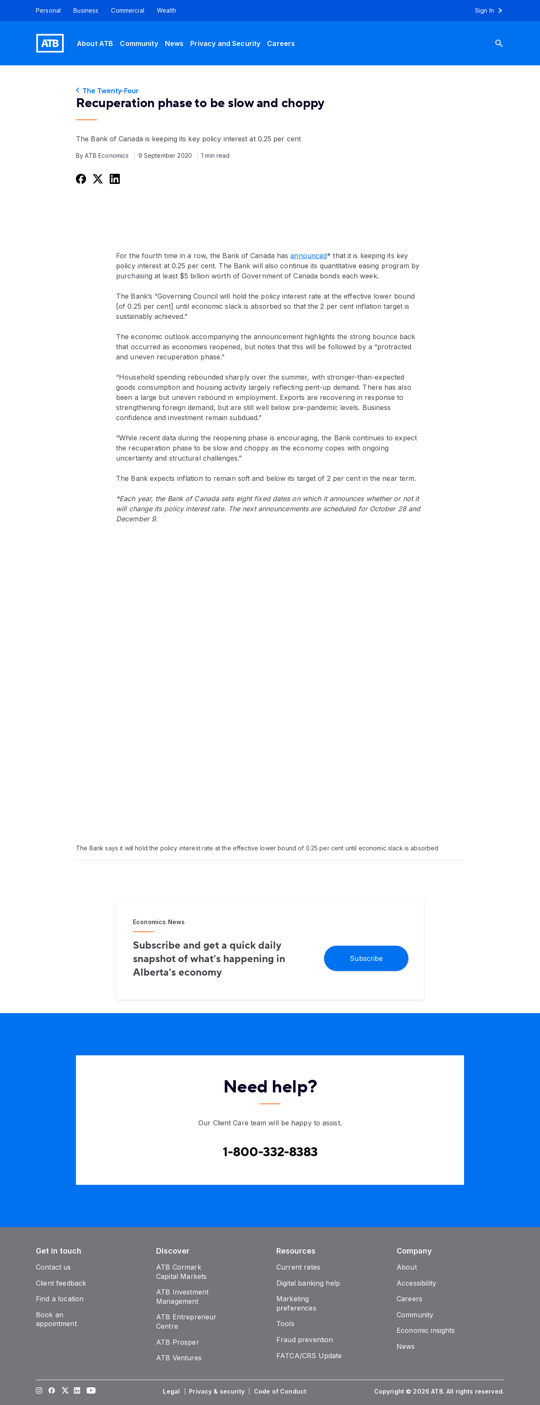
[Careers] (281, 43)
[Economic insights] (426, 1330)
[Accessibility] (416, 1283)
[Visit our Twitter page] (64, 1391)
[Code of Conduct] (281, 1391)
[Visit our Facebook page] (52, 1391)
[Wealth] (167, 10)
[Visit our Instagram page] (39, 1391)
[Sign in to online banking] (492, 10)
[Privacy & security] (217, 1391)
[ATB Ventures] (179, 1358)
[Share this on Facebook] (80, 178)
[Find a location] (60, 1298)
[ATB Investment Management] (182, 1296)
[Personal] (45, 10)
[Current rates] (298, 1267)
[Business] (86, 10)
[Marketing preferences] (296, 1303)
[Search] (505, 43)
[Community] (139, 43)
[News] (174, 43)
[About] (407, 1267)
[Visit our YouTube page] (90, 1391)
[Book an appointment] (56, 1319)
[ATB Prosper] (177, 1342)
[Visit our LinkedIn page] (77, 1391)
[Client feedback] (61, 1283)
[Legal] (172, 1391)
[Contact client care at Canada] (270, 1152)
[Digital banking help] (308, 1283)
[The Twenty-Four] (270, 91)
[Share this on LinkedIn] (114, 178)
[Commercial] (128, 10)
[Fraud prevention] (304, 1339)
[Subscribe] (366, 958)
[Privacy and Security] (225, 43)
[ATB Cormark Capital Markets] (181, 1272)
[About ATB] (95, 43)
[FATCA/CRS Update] (309, 1355)
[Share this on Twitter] (97, 178)
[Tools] (285, 1323)
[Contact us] (53, 1267)
